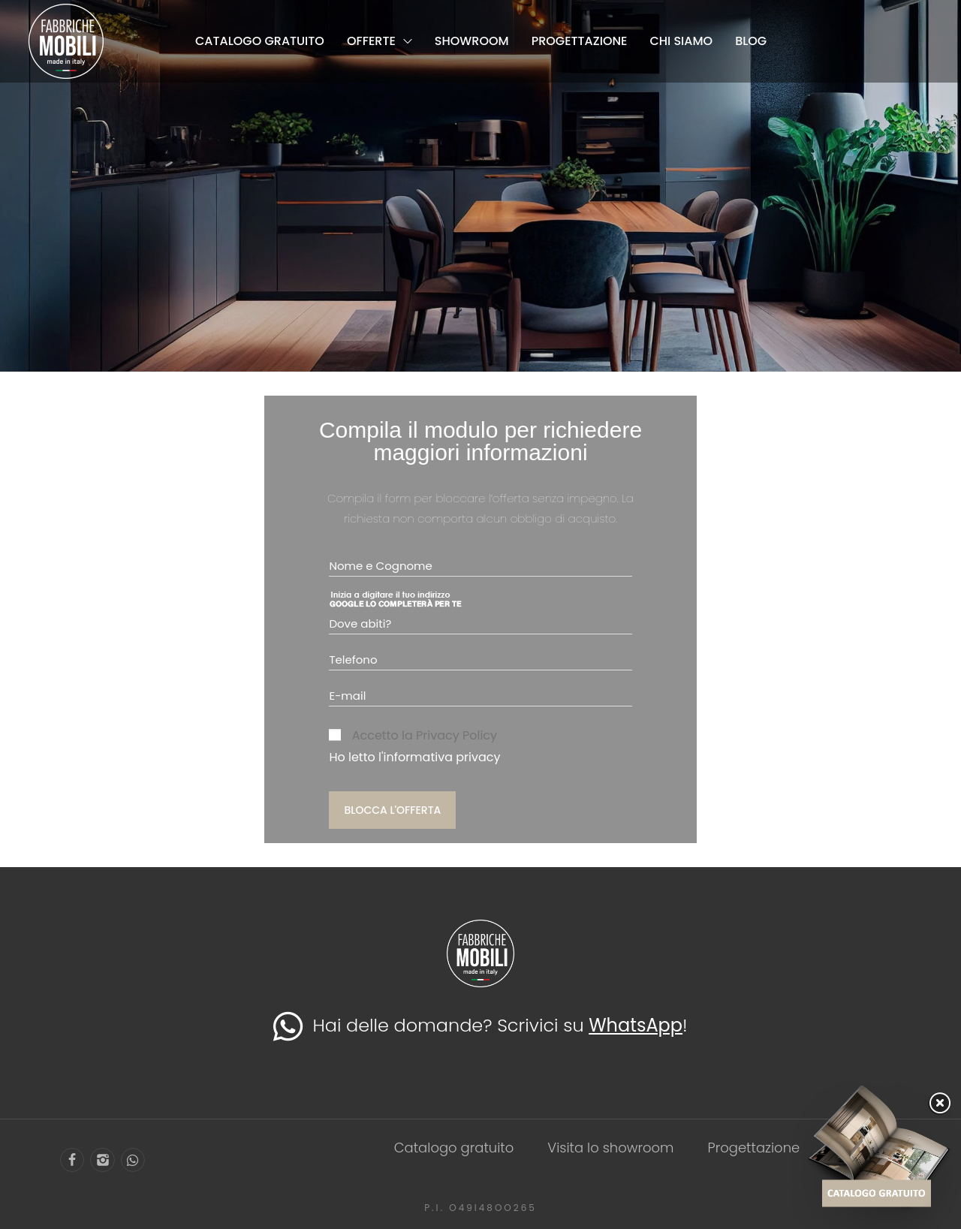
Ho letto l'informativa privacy (414, 757)
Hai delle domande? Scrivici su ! (480, 1025)
